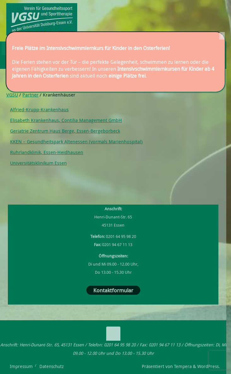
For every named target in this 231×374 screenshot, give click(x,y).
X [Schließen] (222, 35)
